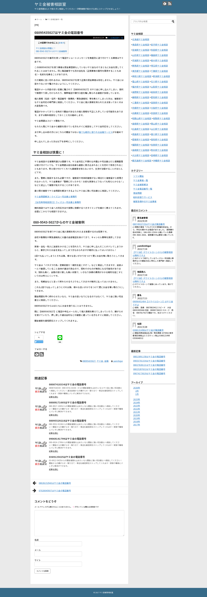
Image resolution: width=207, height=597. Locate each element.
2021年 (136, 412)
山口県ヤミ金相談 (159, 128)
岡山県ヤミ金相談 (159, 123)
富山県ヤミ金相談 (140, 81)
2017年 (136, 424)
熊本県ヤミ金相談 (159, 150)
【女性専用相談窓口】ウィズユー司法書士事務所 (57, 202)
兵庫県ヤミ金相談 (140, 113)
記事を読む (53, 396)
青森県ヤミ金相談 (140, 44)
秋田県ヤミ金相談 (159, 49)
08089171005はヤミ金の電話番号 (67, 402)
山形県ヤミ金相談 (140, 55)
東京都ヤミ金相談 (140, 70)
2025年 (136, 399)
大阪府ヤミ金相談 (159, 107)
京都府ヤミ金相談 (140, 107)
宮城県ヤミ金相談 (140, 49)
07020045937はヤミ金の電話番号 (52, 490)
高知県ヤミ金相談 (159, 139)
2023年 (136, 405)
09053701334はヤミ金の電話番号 (149, 360)
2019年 (136, 418)
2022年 (136, 408)
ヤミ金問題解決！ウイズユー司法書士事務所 (55, 196)
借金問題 (137, 193)
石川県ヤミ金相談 (159, 81)
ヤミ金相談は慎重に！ (46, 48)
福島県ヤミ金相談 (159, 55)
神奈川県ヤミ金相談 (141, 76)
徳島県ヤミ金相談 (140, 134)
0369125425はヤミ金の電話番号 (67, 456)
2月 (137, 390)
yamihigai (118, 361)
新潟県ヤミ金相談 (161, 76)
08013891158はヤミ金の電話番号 (149, 356)
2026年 (136, 387)
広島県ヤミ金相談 (140, 128)
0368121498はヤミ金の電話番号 (148, 330)
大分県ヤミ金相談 (140, 155)
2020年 (136, 415)
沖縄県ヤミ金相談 (161, 160)
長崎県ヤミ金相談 (140, 150)
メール (37, 550)
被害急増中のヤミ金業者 (144, 201)
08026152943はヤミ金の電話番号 (52, 483)
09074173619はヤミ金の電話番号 (149, 373)
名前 (36, 539)
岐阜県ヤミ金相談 (159, 92)
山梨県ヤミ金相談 (159, 86)
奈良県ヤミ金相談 (159, 113)
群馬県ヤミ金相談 (140, 65)
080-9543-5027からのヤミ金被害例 (51, 51)
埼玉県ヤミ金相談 (159, 65)
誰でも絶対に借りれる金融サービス (96, 132)
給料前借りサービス (142, 197)
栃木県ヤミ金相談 (159, 60)
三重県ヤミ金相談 (140, 102)
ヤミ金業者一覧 (140, 180)
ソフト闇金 (138, 176)
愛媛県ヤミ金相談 (140, 139)
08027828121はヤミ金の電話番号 (149, 365)
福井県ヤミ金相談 (140, 86)
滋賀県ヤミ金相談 (159, 102)
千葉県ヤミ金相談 (159, 70)
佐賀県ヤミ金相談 (159, 144)
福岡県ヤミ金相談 (140, 144)
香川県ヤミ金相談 (159, 134)
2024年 (136, 402)
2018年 (136, 421)
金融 (106, 361)
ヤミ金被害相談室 (50, 4)
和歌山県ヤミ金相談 (141, 118)
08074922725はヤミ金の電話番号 (149, 224)
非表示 (61, 42)
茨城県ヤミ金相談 (140, 60)
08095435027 (89, 361)
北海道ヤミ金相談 (140, 39)
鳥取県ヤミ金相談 (161, 118)
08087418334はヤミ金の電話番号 (67, 384)
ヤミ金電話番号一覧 (115, 37)
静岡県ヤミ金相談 (140, 97)
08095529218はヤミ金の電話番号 (67, 420)
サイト (37, 560)
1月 (137, 394)
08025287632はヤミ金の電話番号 (149, 369)
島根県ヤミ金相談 (140, 123)
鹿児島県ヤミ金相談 (141, 160)
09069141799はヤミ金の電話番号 (67, 438)
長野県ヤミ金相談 (140, 92)
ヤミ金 (100, 361)
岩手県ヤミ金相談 (159, 44)
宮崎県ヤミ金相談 (159, 155)
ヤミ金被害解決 (140, 184)
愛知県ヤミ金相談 (159, 97)
